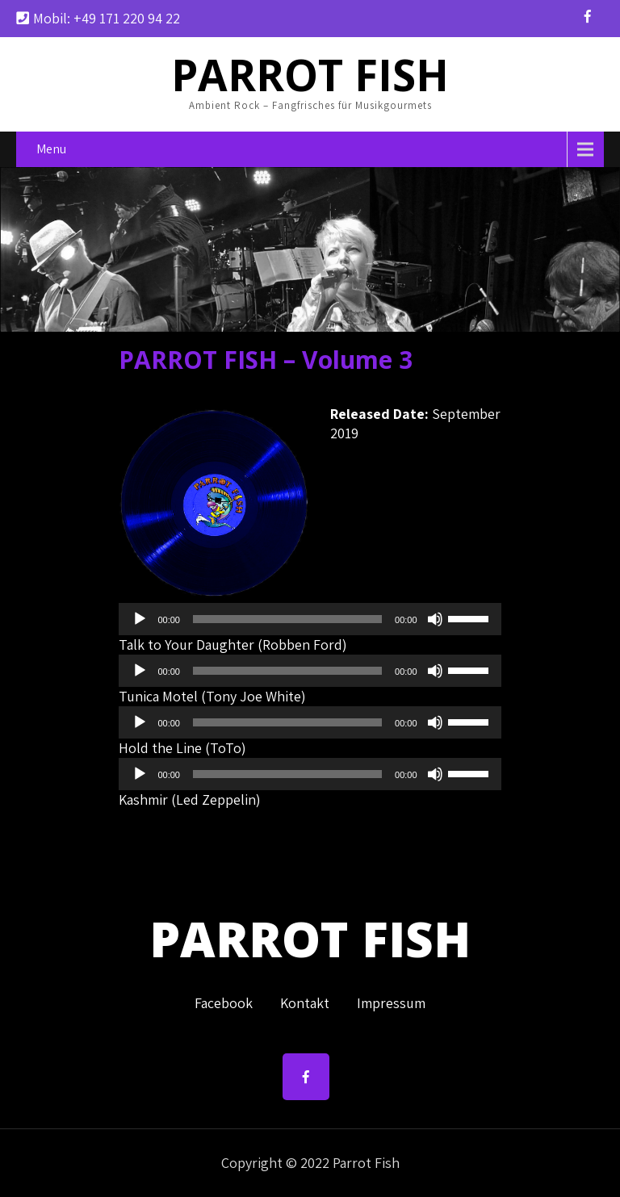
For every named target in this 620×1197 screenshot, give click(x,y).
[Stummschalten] (435, 619)
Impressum (391, 1000)
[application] (310, 619)
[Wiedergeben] (140, 619)
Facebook (224, 1000)
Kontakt (304, 1000)
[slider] (287, 619)
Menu (51, 148)
